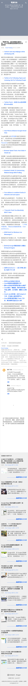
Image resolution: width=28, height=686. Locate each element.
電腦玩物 (14, 2)
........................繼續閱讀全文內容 (17, 477)
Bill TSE (9, 369)
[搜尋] (26, 3)
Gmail (3, 346)
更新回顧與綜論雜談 (15, 343)
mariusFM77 (17, 678)
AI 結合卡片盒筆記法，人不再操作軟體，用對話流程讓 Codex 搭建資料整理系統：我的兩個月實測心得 (12, 461)
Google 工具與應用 (12, 346)
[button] (26, 42)
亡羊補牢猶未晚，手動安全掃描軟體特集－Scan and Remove (14, 227)
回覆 (8, 382)
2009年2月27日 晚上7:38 (18, 369)
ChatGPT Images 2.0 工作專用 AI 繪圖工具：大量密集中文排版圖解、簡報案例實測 (12, 588)
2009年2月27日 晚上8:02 (15, 385)
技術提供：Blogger (14, 675)
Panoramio (4, 143)
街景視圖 (13, 136)
